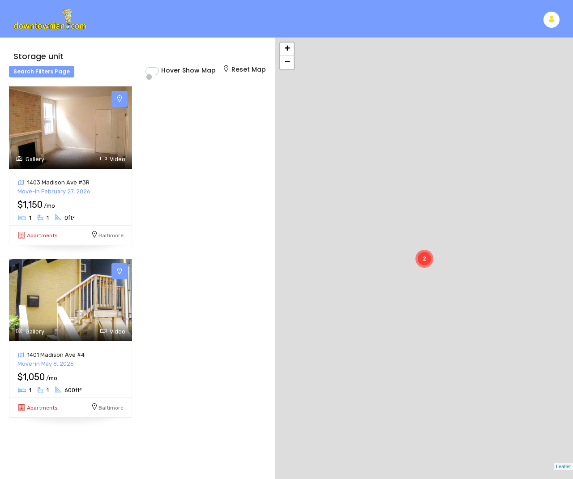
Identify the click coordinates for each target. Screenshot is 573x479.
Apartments (42, 235)
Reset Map (244, 69)
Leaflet (563, 466)
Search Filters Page (41, 71)
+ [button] (287, 49)
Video (112, 159)
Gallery (30, 159)
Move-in (53, 191)
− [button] (287, 62)
